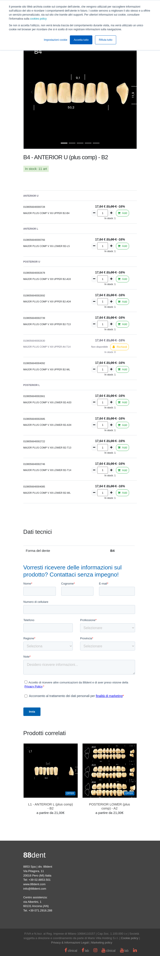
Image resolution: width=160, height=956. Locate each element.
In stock (31, 169)
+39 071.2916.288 (40, 910)
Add (122, 213)
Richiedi (119, 347)
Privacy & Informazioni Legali (70, 942)
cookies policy (38, 18)
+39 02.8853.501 (40, 879)
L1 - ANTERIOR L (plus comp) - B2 (50, 806)
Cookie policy (129, 938)
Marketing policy (101, 942)
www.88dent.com (34, 884)
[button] (32, 92)
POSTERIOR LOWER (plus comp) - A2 (109, 806)
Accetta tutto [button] (81, 39)
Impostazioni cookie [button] (55, 39)
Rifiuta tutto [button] (105, 39)
